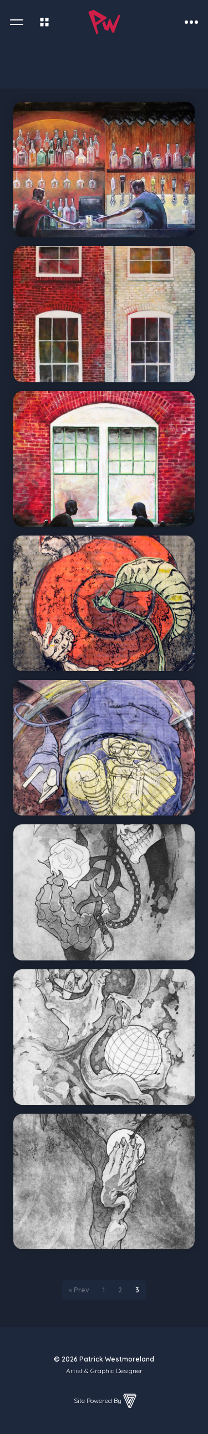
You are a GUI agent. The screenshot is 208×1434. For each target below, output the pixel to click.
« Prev (79, 1290)
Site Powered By (106, 1401)
